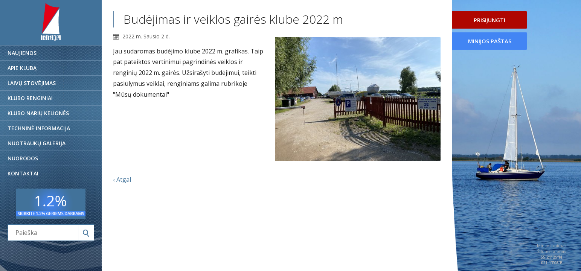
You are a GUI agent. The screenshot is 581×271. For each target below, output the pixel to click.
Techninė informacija (39, 128)
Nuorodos (23, 158)
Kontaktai (23, 173)
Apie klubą (22, 68)
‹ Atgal (122, 179)
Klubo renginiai (30, 98)
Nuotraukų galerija (37, 143)
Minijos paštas (489, 41)
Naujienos (22, 52)
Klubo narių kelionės (38, 113)
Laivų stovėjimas (32, 83)
